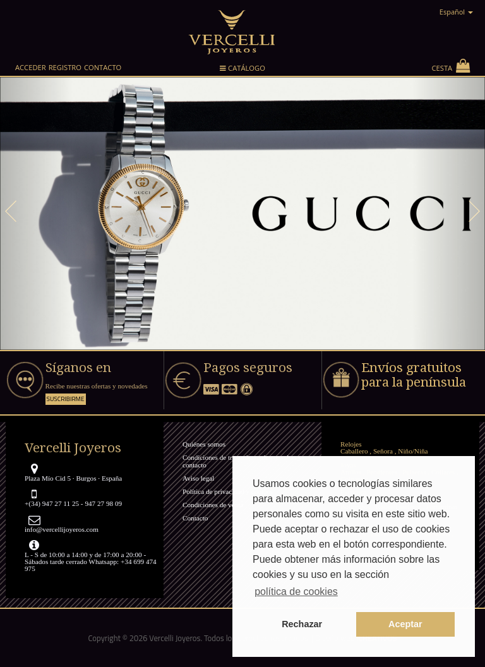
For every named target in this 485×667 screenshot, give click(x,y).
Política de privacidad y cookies (228, 491)
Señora (383, 451)
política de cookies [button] (296, 591)
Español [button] (456, 11)
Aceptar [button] (405, 624)
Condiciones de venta (213, 504)
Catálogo (242, 70)
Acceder (30, 67)
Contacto (102, 67)
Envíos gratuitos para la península (413, 375)
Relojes (351, 444)
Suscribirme (66, 399)
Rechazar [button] (302, 624)
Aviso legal (198, 478)
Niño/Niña (413, 451)
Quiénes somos (204, 444)
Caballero (354, 451)
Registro (65, 67)
